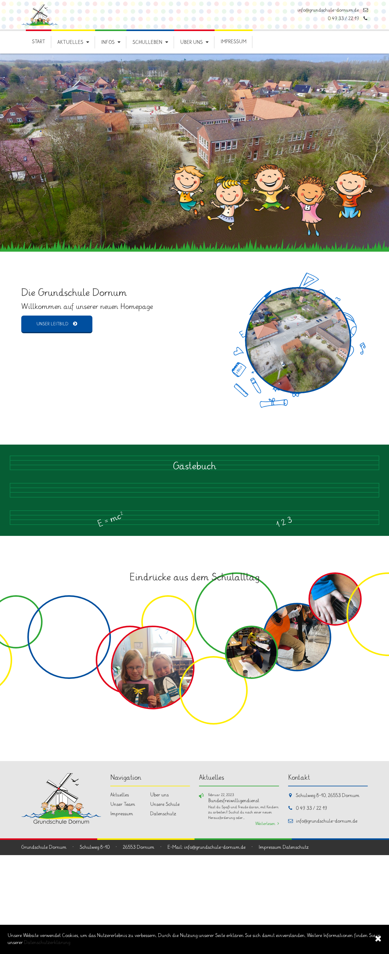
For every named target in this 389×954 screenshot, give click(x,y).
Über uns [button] (191, 42)
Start (38, 42)
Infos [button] (108, 42)
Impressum (233, 42)
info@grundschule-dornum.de (333, 10)
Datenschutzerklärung (47, 942)
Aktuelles (119, 894)
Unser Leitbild (52, 324)
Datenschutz (163, 913)
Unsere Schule (165, 903)
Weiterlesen (265, 922)
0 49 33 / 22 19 (348, 19)
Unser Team (122, 903)
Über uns (159, 894)
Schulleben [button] (147, 42)
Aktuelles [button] (70, 42)
